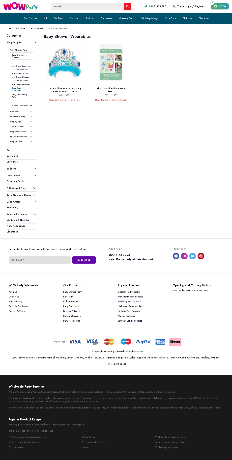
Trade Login (184, 6)
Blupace (122, 363)
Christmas (187, 18)
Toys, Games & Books (19, 195)
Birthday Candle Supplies (130, 320)
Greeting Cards (126, 18)
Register (199, 6)
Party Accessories (18, 131)
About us (13, 291)
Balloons (90, 18)
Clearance (12, 231)
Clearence (203, 18)
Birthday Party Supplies (129, 311)
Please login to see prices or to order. (65, 99)
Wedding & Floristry (18, 220)
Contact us (14, 296)
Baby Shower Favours (20, 69)
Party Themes (16, 141)
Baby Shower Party (37, 28)
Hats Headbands (16, 226)
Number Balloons (71, 311)
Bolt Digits (58, 18)
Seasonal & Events (17, 214)
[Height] (87, 6)
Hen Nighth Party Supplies (130, 296)
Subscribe (84, 260)
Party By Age (15, 121)
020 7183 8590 (157, 6)
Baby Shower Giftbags (20, 77)
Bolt (45, 18)
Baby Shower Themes (18, 56)
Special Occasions (18, 136)
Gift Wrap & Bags (149, 18)
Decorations (107, 18)
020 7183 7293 (119, 255)
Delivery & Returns (17, 311)
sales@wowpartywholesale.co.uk (131, 259)
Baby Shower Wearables (17, 89)
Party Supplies (30, 18)
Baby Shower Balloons (20, 73)
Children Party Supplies (129, 291)
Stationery (75, 18)
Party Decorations (71, 306)
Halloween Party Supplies (130, 306)
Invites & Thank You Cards (22, 105)
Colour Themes (17, 126)
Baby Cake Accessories (21, 84)
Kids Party (14, 111)
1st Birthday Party (17, 116)
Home (9, 28)
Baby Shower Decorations (21, 66)
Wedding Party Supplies (129, 301)
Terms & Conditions (18, 306)
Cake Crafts (170, 18)
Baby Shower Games (20, 80)
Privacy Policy (15, 301)
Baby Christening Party (19, 95)
